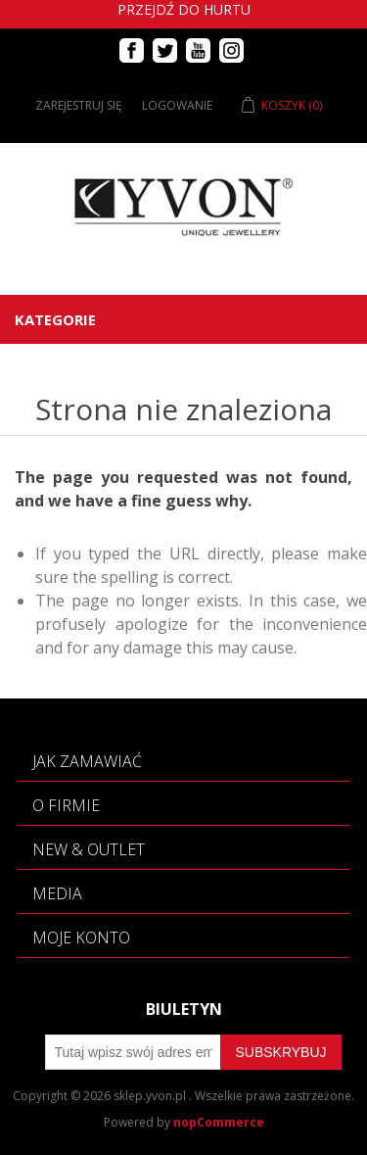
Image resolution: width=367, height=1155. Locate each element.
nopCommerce (218, 1122)
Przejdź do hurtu (184, 9)
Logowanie (177, 105)
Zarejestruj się (78, 105)
